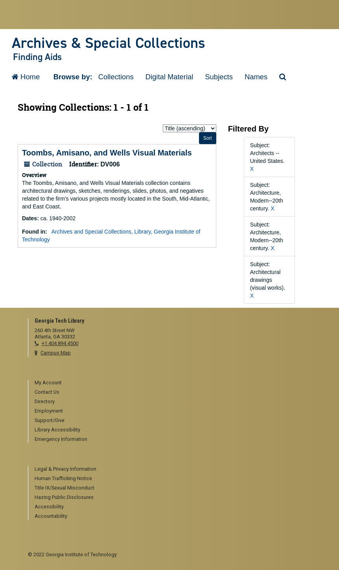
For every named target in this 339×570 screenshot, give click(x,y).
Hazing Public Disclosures (64, 497)
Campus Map (56, 353)
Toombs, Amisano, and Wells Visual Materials (107, 152)
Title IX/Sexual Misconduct (64, 488)
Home (26, 77)
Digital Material (169, 77)
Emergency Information (61, 439)
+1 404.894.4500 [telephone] (60, 343)
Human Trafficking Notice (63, 478)
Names (256, 77)
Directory (45, 401)
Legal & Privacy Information (65, 469)
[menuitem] (173, 383)
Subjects (219, 77)
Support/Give (49, 420)
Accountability (51, 516)
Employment (49, 411)
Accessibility (49, 507)
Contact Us (47, 392)
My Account (48, 382)
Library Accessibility (57, 430)
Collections (116, 77)
